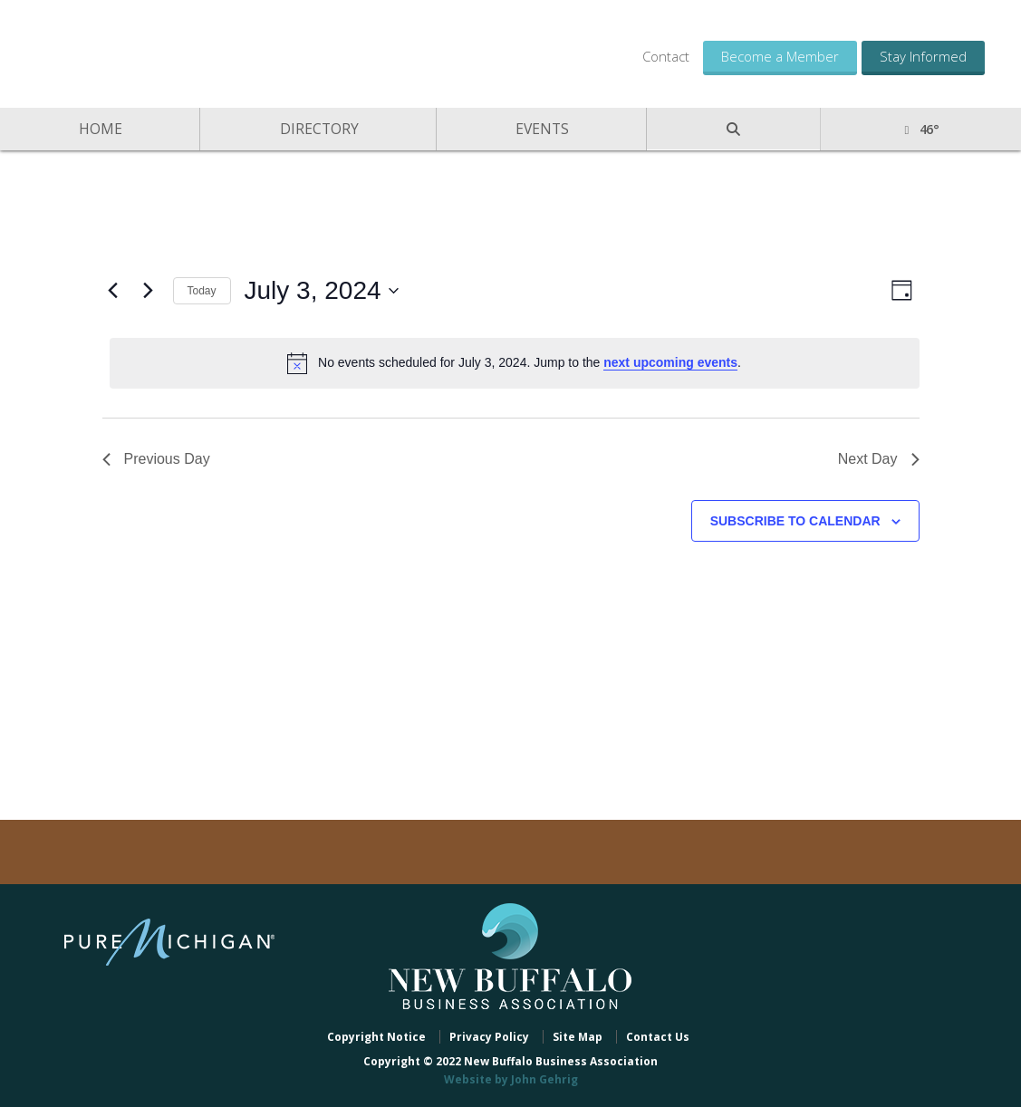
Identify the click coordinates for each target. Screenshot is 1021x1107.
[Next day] (148, 291)
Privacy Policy (489, 1037)
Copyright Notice (376, 1037)
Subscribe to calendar (795, 521)
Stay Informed (923, 56)
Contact (665, 56)
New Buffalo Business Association (172, 52)
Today (202, 290)
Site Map (577, 1037)
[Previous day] (113, 291)
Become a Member (780, 56)
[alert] (515, 363)
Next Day (879, 459)
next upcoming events (670, 362)
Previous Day (156, 459)
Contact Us (657, 1037)
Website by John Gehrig (511, 1079)
